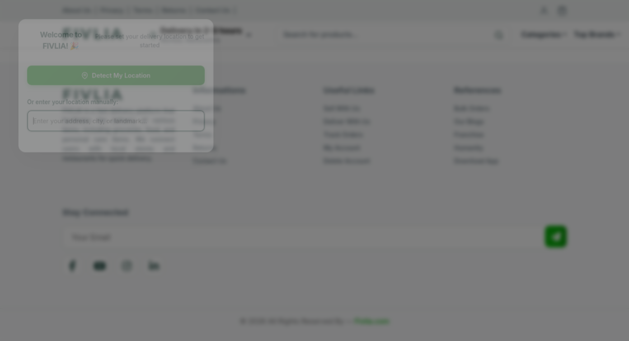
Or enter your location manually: (78, 102)
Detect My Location (123, 75)
